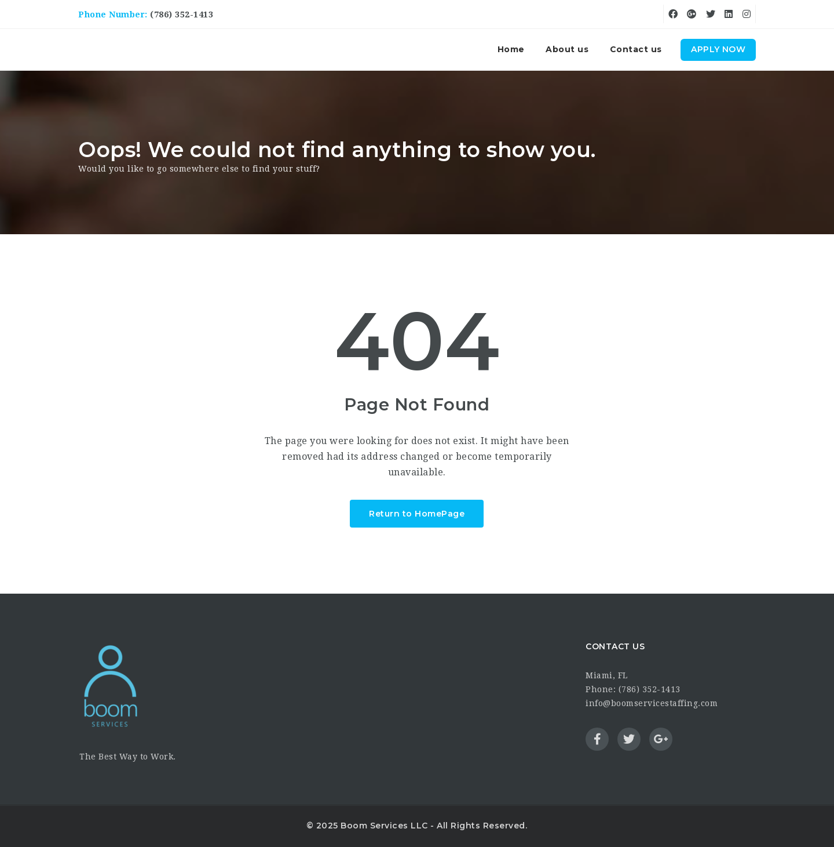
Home (511, 49)
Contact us (636, 49)
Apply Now (718, 49)
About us (567, 49)
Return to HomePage (416, 513)
